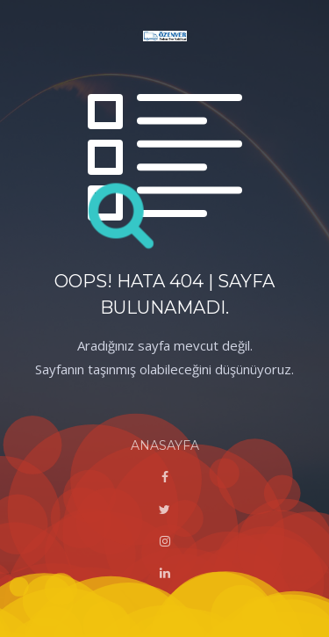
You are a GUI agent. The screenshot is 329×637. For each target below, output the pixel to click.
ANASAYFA (165, 445)
